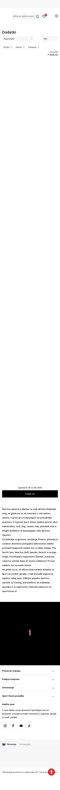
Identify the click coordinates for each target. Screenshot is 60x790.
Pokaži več (30, 494)
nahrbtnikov (8, 526)
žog (23, 526)
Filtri (50, 39)
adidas (47, 547)
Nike (40, 547)
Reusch (42, 552)
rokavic (30, 526)
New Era (19, 552)
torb (18, 526)
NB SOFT (34, 772)
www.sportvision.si (16, 772)
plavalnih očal (47, 526)
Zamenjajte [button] (24, 744)
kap (37, 526)
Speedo (33, 552)
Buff (26, 552)
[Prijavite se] (44, 16)
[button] (26, 16)
